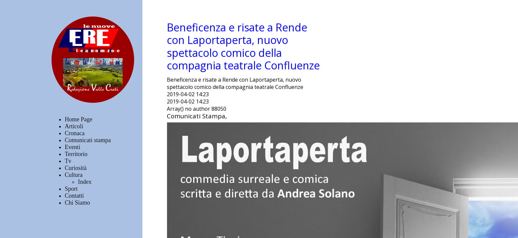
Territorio (76, 154)
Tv (68, 161)
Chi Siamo (77, 202)
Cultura (74, 175)
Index (85, 181)
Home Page (78, 119)
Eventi (72, 147)
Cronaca (75, 133)
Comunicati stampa (88, 140)
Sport (71, 188)
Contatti (74, 195)
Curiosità (76, 168)
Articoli (74, 126)
